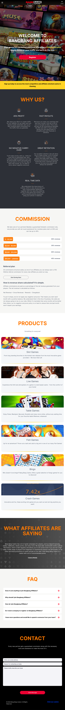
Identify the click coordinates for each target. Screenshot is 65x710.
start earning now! (16, 277)
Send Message (32, 692)
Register (32, 57)
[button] (28, 575)
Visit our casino (53, 702)
